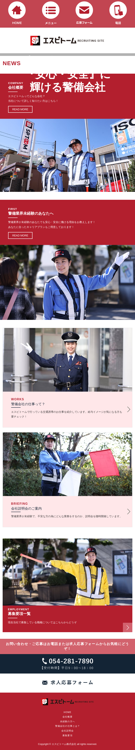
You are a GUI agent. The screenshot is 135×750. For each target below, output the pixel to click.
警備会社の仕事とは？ (67, 726)
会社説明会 (67, 730)
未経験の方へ (67, 721)
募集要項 (67, 735)
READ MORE (20, 109)
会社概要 (67, 716)
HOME (67, 712)
